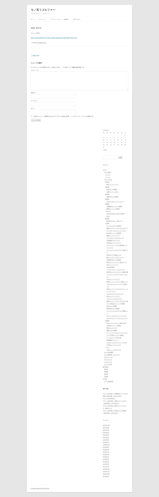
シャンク (108, 177)
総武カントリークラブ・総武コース (117, 282)
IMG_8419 (35, 55)
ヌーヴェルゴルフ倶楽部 (113, 226)
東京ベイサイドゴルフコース (115, 257)
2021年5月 (106, 435)
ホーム (32, 19)
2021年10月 (106, 425)
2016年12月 (106, 469)
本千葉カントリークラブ (113, 243)
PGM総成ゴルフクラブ (113, 240)
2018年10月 (106, 445)
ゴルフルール (108, 362)
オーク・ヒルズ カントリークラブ (116, 316)
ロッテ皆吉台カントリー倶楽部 (115, 304)
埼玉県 (107, 187)
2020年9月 (106, 440)
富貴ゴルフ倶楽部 (111, 189)
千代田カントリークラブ (113, 345)
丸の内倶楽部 (110, 267)
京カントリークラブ (112, 265)
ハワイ (107, 347)
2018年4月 (106, 459)
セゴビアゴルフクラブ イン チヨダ (116, 342)
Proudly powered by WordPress (40, 488)
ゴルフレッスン (108, 357)
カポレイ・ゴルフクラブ (113, 350)
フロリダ (108, 211)
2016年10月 (106, 474)
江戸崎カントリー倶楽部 (113, 325)
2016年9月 (106, 476)
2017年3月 (106, 464)
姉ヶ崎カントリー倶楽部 (113, 233)
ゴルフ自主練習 (108, 352)
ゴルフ (105, 170)
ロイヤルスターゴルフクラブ (115, 294)
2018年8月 (106, 449)
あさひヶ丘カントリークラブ (115, 201)
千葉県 (107, 223)
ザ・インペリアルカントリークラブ (117, 333)
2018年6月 (106, 454)
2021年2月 (106, 437)
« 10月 (105, 150)
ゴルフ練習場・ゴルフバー (112, 355)
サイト (33, 108)
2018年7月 (106, 452)
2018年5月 (106, 457)
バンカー (108, 175)
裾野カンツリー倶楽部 (113, 209)
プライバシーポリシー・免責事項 (59, 19)
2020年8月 (106, 442)
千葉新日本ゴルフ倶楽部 (113, 260)
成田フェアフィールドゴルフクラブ (117, 228)
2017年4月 (106, 462)
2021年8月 (106, 428)
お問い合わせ (76, 19)
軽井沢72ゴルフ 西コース (114, 221)
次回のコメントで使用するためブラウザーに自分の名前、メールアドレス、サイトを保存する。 (64, 116)
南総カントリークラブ (113, 235)
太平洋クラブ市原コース (113, 255)
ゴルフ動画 (107, 172)
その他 (105, 379)
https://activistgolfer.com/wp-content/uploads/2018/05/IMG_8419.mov (54, 38)
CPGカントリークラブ (113, 279)
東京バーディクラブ (112, 184)
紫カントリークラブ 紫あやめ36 (116, 323)
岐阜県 (107, 194)
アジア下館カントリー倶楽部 (115, 335)
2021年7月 (106, 430)
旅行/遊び (106, 367)
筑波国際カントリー (112, 340)
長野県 (107, 218)
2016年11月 (106, 471)
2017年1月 (106, 466)
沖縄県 (106, 372)
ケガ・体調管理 (108, 381)
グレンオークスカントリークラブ (116, 231)
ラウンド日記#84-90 (109, 398)
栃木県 (107, 199)
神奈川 (106, 369)
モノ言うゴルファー (43, 10)
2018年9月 (106, 447)
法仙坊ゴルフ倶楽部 (112, 197)
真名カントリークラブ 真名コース (116, 262)
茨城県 (107, 321)
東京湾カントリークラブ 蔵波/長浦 (117, 272)
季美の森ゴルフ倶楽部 (113, 308)
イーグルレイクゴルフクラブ (115, 238)
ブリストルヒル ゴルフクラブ (115, 269)
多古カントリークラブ (113, 296)
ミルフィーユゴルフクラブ (114, 299)
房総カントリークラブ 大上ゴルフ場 (117, 301)
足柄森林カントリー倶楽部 (114, 206)
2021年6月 (106, 432)
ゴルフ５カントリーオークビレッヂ (117, 318)
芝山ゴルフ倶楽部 (111, 306)
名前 (33, 93)
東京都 (107, 182)
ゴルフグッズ (108, 359)
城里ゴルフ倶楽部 (111, 330)
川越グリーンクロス (112, 192)
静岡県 (107, 204)
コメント (34, 70)
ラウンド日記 (108, 180)
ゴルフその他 (108, 364)
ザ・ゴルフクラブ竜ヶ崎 (113, 338)
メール (34, 101)
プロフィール (42, 19)
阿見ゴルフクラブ (111, 328)
